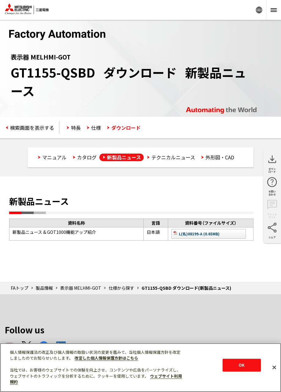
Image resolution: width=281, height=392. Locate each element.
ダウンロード (126, 127)
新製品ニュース (124, 157)
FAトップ (19, 288)
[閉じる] (274, 367)
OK (241, 365)
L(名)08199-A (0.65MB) (199, 233)
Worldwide (259, 10)
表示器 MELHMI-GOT (80, 288)
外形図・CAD (219, 157)
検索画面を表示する (32, 127)
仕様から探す (121, 288)
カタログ (87, 157)
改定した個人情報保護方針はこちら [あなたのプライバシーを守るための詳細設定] (106, 358)
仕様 (96, 127)
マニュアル (54, 157)
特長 (76, 127)
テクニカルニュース (173, 157)
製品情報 (44, 288)
